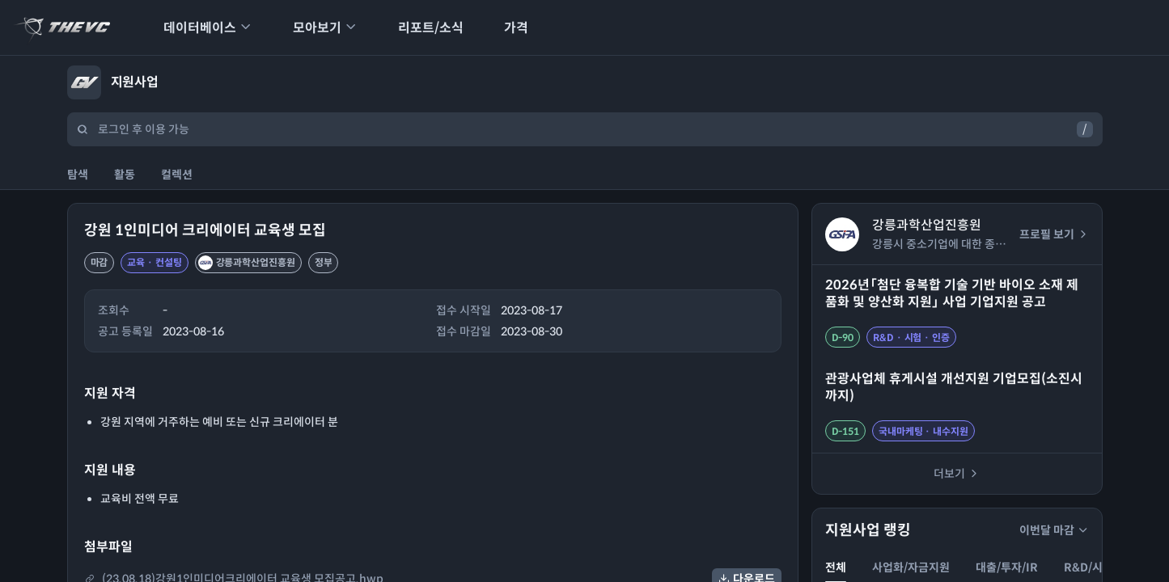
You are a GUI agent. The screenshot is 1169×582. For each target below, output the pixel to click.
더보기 (957, 473)
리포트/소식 (420, 27)
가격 (505, 27)
